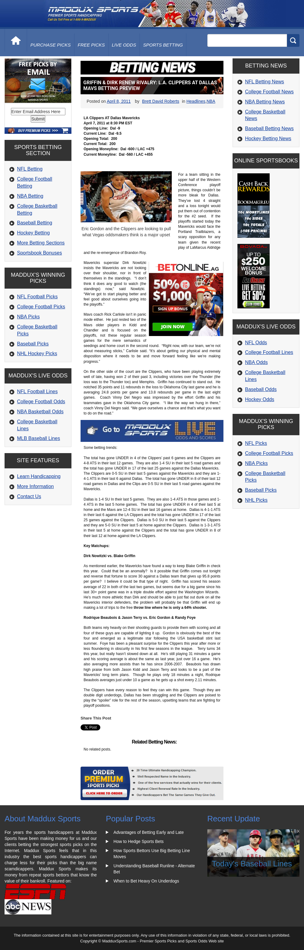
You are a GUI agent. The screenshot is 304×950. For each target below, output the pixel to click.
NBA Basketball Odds (40, 411)
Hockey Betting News (268, 138)
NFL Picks (256, 443)
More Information (35, 486)
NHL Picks (256, 500)
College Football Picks (41, 306)
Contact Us (29, 496)
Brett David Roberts (160, 101)
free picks (91, 44)
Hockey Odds (259, 399)
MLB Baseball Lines (38, 438)
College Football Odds (41, 401)
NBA (210, 101)
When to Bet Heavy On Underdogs (146, 881)
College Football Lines (269, 352)
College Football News (269, 91)
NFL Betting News (264, 81)
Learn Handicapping (38, 476)
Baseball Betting (34, 222)
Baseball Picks (33, 343)
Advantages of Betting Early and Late (148, 832)
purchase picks (50, 44)
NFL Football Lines (37, 391)
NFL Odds (256, 342)
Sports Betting (163, 44)
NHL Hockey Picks (37, 353)
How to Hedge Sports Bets (138, 841)
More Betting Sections (41, 242)
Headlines (195, 101)
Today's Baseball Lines (252, 863)
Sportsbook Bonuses (39, 252)
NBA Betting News (265, 101)
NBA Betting (30, 196)
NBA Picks (28, 316)
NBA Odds (256, 362)
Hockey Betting (33, 232)
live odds (124, 44)
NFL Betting (30, 169)
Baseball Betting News (269, 128)
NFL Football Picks (37, 296)
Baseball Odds (261, 389)
